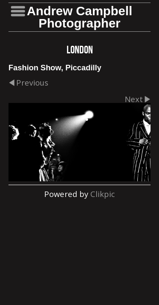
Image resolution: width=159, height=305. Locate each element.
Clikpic (102, 194)
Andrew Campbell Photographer (79, 17)
